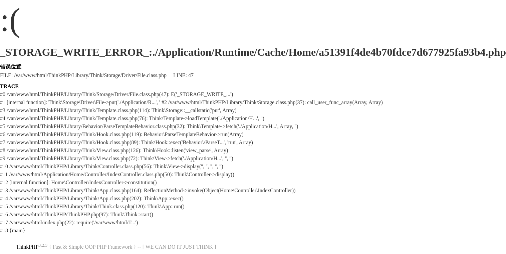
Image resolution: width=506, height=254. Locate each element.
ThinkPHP (27, 247)
